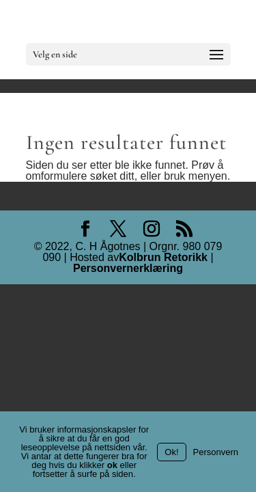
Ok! (171, 452)
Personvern (215, 452)
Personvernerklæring (128, 268)
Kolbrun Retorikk (163, 257)
